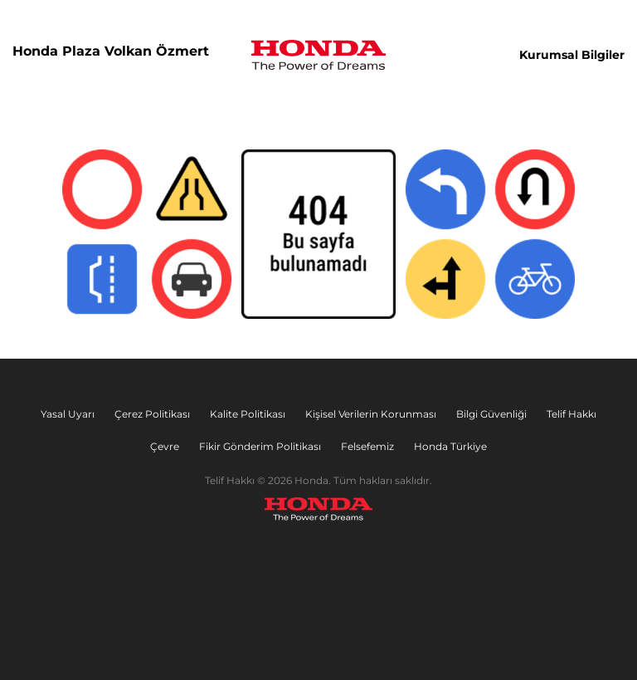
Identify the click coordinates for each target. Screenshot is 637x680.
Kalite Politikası (247, 414)
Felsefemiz (367, 446)
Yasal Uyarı (68, 414)
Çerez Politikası (152, 414)
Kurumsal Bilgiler (572, 54)
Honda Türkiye (450, 446)
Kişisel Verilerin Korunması (370, 414)
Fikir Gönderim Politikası (260, 446)
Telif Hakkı (571, 414)
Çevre (164, 446)
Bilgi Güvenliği (491, 414)
